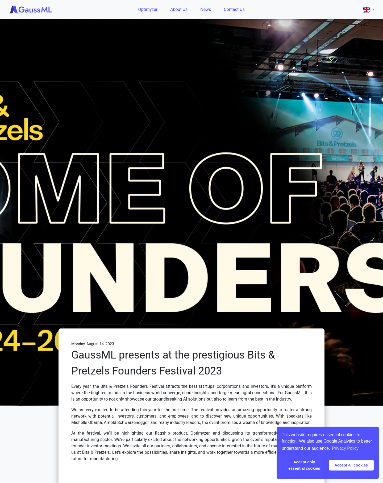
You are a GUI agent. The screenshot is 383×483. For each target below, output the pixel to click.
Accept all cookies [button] (351, 465)
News (205, 9)
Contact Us (234, 9)
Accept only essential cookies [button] (304, 465)
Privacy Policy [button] (345, 448)
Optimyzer (147, 9)
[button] (368, 9)
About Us (179, 9)
